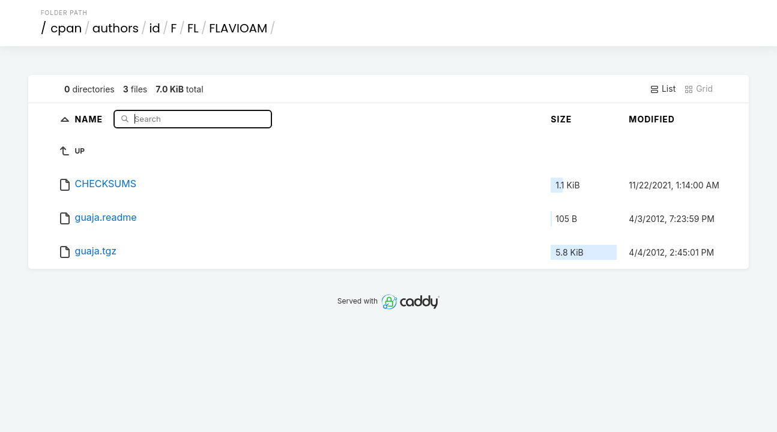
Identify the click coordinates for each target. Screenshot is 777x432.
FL (193, 28)
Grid (698, 88)
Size (561, 119)
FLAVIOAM (238, 28)
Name (89, 118)
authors (115, 28)
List (663, 88)
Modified (652, 119)
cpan (66, 28)
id (154, 28)
